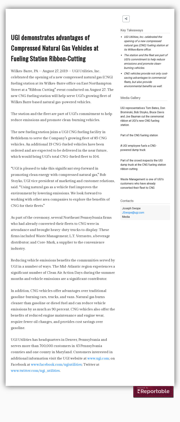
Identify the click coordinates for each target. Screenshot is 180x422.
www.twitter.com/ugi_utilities (35, 370)
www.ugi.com (98, 358)
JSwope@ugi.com (133, 212)
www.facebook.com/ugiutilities (56, 364)
